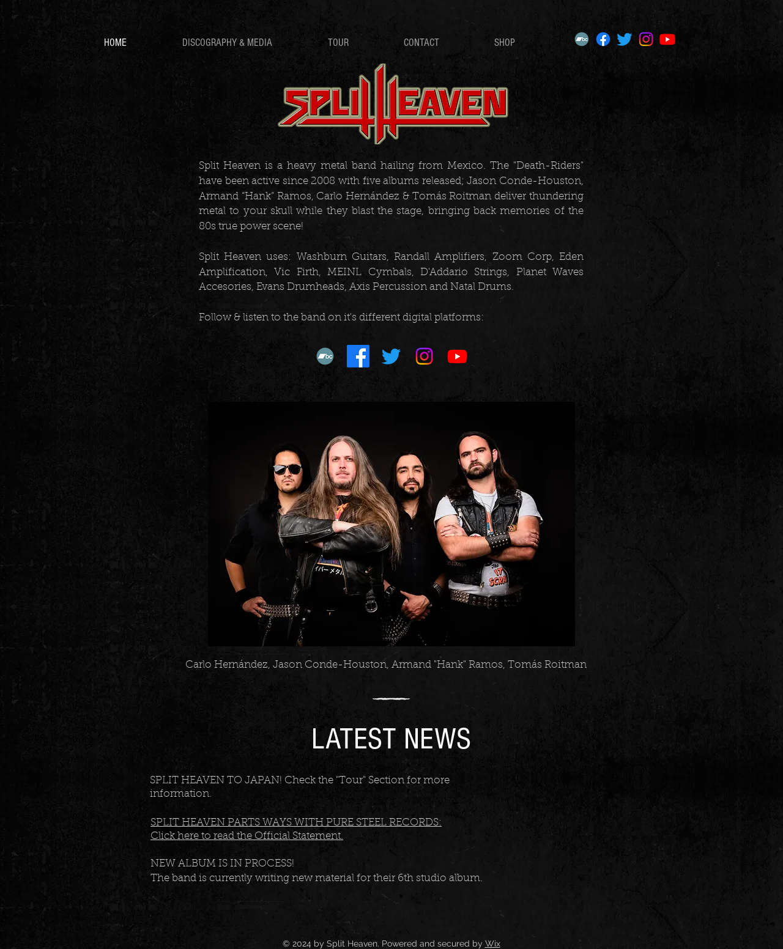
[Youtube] (667, 39)
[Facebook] (603, 39)
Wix (492, 943)
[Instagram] (646, 39)
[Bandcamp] (582, 39)
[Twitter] (624, 39)
